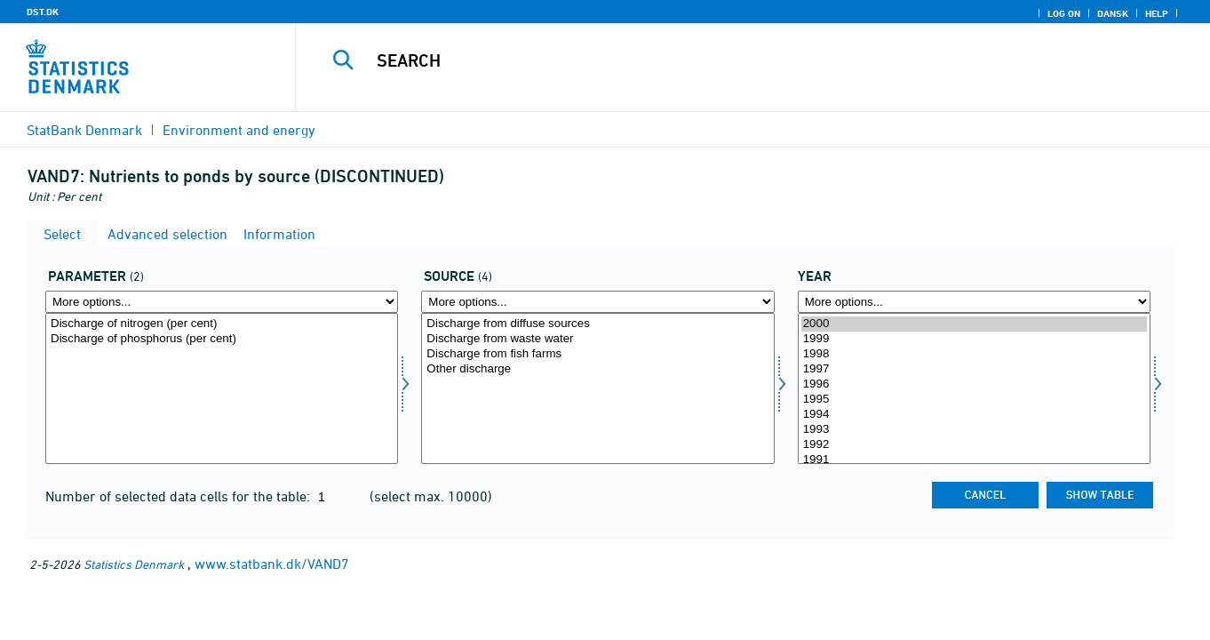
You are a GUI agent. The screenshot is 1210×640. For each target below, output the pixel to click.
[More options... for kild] (597, 302)
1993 (974, 429)
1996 (974, 384)
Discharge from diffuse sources (597, 324)
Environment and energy (239, 130)
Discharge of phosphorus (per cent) (221, 339)
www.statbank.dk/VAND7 (272, 564)
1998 (974, 354)
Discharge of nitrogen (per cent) (221, 324)
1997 (974, 369)
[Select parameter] (221, 388)
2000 (974, 324)
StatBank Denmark (84, 130)
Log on (1063, 13)
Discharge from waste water (597, 339)
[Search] (730, 60)
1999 (974, 339)
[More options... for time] (974, 302)
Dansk (1112, 13)
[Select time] (974, 388)
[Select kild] (597, 388)
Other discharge (597, 369)
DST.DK (43, 11)
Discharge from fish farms (597, 354)
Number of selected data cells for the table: (179, 496)
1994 (974, 414)
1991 (974, 460)
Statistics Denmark (134, 564)
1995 (974, 399)
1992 (974, 444)
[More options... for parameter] (221, 302)
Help (1156, 13)
